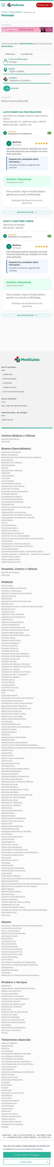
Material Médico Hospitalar (14, 1012)
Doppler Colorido (10, 489)
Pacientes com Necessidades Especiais (19, 965)
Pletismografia (8, 526)
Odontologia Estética (11, 952)
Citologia (5, 479)
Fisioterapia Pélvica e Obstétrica (17, 1064)
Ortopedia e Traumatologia (14, 850)
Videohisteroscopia (11, 557)
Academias (6, 986)
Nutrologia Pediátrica (12, 837)
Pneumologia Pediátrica (12, 868)
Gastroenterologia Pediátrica (16, 727)
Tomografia (7, 541)
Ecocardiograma (9, 494)
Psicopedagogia (9, 1104)
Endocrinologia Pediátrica (14, 706)
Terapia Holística (9, 1114)
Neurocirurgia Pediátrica (13, 819)
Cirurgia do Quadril (10, 677)
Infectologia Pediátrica (12, 758)
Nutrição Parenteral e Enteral (16, 832)
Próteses (6, 973)
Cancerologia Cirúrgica (12, 614)
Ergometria (7, 722)
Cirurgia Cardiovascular (13, 628)
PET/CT (4, 523)
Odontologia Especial (12, 949)
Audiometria (7, 460)
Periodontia (7, 968)
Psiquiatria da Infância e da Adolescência (21, 879)
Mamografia (7, 520)
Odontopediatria (9, 957)
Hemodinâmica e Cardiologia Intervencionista (23, 748)
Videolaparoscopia (10, 560)
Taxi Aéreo (6, 1025)
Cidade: (11, 69)
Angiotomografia (9, 455)
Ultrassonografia (10, 549)
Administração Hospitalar (13, 588)
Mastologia (6, 761)
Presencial (10, 54)
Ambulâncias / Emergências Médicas (18, 989)
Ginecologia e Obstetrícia (13, 737)
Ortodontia (7, 960)
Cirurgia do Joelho (10, 669)
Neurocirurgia (8, 816)
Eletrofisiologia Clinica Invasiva (17, 703)
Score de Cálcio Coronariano (15, 536)
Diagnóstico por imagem (13, 486)
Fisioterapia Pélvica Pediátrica (16, 1062)
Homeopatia (6, 753)
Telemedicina (27, 54)
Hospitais (5, 442)
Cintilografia (7, 476)
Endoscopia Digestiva (11, 711)
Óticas (4, 1033)
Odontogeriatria (9, 947)
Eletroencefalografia (12, 701)
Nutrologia (6, 834)
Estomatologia (8, 941)
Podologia (6, 1091)
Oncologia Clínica (9, 845)
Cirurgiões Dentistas (11, 928)
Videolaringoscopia (11, 562)
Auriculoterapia (9, 1043)
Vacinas (5, 1127)
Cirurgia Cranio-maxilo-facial (15, 630)
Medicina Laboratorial (12, 779)
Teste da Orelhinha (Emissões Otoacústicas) (22, 539)
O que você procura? (18, 59)
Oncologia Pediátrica (11, 847)
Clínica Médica (8, 682)
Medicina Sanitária (10, 792)
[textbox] (19, 71)
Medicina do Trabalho (11, 803)
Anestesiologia (8, 596)
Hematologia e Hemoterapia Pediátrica (19, 745)
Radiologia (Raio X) (10, 531)
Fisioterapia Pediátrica (12, 1057)
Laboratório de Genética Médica (16, 515)
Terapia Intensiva (9, 900)
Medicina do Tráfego (11, 805)
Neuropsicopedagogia (12, 1080)
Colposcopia (7, 481)
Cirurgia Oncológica (11, 641)
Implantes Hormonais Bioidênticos (17, 1072)
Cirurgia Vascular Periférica (15, 654)
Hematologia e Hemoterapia (14, 743)
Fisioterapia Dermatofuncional (16, 1054)
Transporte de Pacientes (13, 1028)
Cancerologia (8, 612)
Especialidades (10, 379)
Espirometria (7, 505)
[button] (3, 5)
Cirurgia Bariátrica (10, 625)
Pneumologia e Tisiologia (13, 871)
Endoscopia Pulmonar (12, 716)
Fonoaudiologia (9, 1067)
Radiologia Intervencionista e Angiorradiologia (24, 884)
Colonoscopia (8, 685)
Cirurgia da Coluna (10, 659)
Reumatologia (8, 894)
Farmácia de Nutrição (11, 1007)
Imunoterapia (7, 510)
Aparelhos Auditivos (11, 991)
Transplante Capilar (11, 1122)
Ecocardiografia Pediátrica (14, 492)
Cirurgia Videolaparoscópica (15, 656)
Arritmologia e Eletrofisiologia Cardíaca (21, 458)
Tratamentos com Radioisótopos (17, 547)
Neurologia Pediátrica (12, 826)
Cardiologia (7, 620)
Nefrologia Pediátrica (12, 811)
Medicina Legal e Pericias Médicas (17, 782)
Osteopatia (6, 1085)
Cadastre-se (7, 420)
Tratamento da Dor (10, 905)
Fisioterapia (7, 1051)
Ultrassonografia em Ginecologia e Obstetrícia (24, 910)
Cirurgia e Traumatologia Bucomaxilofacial (22, 926)
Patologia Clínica (9, 860)
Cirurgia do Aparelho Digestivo (16, 667)
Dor (3, 693)
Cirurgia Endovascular (12, 633)
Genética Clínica (9, 730)
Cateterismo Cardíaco (11, 471)
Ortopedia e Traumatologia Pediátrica (19, 853)
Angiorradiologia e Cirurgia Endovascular (22, 607)
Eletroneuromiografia (12, 502)
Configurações (26, 1162)
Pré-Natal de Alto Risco (12, 1093)
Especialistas (16, 12)
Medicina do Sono (9, 800)
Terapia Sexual (8, 1119)
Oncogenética (8, 842)
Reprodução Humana (11, 892)
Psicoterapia (7, 1106)
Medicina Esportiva (10, 764)
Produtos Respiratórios (13, 1023)
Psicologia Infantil (10, 1101)
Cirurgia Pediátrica (10, 643)
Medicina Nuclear (9, 784)
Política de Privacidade (14, 392)
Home (4, 12)
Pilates (4, 1088)
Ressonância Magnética (12, 534)
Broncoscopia (8, 609)
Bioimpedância (8, 466)
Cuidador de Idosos (10, 1002)
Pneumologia (7, 866)
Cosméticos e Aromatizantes (15, 999)
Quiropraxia (7, 1109)
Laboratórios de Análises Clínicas (17, 518)
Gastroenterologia (11, 724)
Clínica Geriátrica (9, 994)
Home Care (6, 1009)
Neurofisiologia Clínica (12, 821)
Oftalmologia (7, 839)
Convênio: (12, 78)
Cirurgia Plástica (9, 646)
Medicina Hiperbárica (11, 771)
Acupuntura (7, 586)
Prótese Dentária (9, 970)
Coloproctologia (9, 688)
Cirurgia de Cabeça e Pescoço (15, 664)
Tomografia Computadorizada (15, 544)
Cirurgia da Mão (9, 662)
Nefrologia (6, 808)
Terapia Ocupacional (11, 1117)
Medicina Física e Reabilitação (15, 769)
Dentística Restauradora (13, 934)
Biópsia (4, 468)
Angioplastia (7, 604)
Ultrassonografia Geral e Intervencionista (22, 552)
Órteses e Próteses (11, 1030)
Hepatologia (7, 750)
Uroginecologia (9, 913)
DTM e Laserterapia (10, 931)
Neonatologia (8, 813)
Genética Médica (9, 732)
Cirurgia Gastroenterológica (15, 635)
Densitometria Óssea (11, 484)
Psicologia (6, 1098)
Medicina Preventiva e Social (15, 790)
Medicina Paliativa (9, 787)
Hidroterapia (7, 1070)
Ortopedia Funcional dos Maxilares (18, 962)
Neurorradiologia (10, 829)
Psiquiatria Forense (11, 876)
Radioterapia (7, 889)
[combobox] (19, 71)
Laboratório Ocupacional (13, 513)
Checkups (5, 473)
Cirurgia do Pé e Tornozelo (14, 675)
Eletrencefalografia (11, 497)
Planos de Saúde (9, 1015)
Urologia (5, 915)
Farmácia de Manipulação (13, 1004)
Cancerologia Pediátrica (13, 617)
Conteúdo (7, 383)
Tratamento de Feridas (12, 1125)
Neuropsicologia (9, 1077)
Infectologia (7, 756)
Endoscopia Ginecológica (13, 714)
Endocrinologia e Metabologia (16, 709)
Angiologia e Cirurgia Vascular (16, 601)
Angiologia (6, 599)
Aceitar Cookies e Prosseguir (27, 1155)
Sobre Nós (8, 374)
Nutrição (5, 1083)
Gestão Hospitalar (10, 439)
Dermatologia (8, 690)
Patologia (21, 127)
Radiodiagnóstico (10, 881)
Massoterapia (8, 1075)
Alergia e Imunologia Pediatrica (16, 594)
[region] (27, 1154)
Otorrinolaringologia (12, 855)
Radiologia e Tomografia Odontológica (20, 975)
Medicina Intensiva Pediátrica (15, 777)
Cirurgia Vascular (10, 651)
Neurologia (7, 824)
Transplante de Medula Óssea (15, 902)
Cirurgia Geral (8, 638)
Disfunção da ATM (9, 936)
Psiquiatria (6, 873)
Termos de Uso (10, 387)
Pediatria (5, 863)
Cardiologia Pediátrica (12, 622)
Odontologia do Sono (12, 955)
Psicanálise (7, 1096)
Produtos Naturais (10, 1017)
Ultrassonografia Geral (13, 907)
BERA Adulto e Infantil (11, 463)
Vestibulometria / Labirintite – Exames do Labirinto (26, 554)
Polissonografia (9, 528)
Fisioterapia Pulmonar (12, 1059)
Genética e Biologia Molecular (16, 507)
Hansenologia (8, 740)
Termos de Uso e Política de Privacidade (29, 1149)
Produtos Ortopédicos (12, 1020)
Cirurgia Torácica (9, 648)
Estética (5, 1049)
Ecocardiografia (9, 696)
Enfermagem (7, 1046)
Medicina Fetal (8, 766)
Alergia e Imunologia (11, 591)
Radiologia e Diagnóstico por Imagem (19, 887)
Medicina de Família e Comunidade (17, 795)
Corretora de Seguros (12, 996)
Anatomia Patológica (11, 452)
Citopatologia (8, 680)
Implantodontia (9, 944)
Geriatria (5, 735)
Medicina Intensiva (10, 774)
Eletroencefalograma (12, 500)
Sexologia (6, 1111)
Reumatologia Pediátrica (13, 897)
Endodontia (7, 939)
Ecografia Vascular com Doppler (17, 698)
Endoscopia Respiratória (13, 719)
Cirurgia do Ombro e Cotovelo (16, 672)
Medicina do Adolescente (13, 798)
